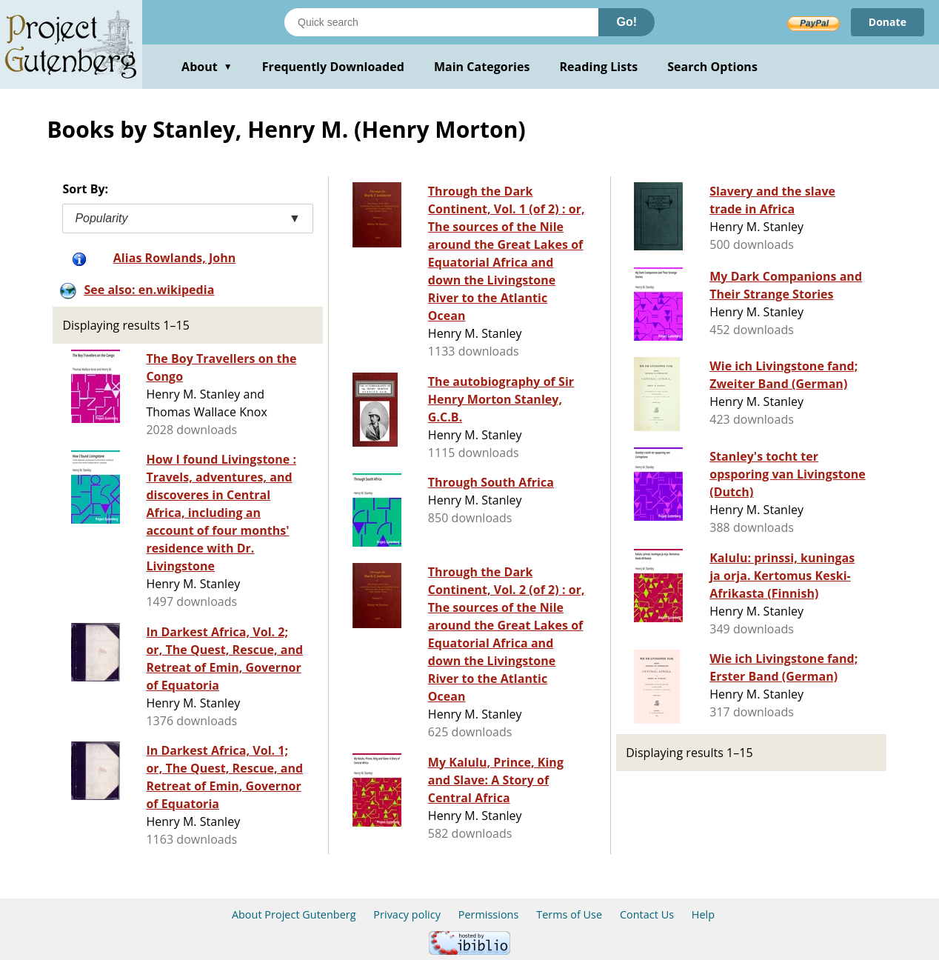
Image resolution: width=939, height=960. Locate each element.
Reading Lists (599, 67)
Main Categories (482, 67)
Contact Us (647, 914)
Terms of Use (569, 914)
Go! (626, 22)
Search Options (712, 67)
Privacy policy (407, 914)
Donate (887, 22)
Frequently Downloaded (333, 67)
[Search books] (441, 22)
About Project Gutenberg (294, 914)
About (207, 67)
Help (703, 914)
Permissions (488, 914)
